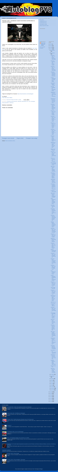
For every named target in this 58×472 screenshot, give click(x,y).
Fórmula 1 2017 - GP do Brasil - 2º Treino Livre (53, 284)
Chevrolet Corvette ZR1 (53, 206)
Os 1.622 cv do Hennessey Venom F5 (53, 352)
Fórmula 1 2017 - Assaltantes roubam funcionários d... (53, 261)
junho (52, 381)
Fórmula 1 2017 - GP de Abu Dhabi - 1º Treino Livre (53, 132)
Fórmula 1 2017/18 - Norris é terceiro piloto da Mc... (53, 327)
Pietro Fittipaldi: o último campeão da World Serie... (53, 201)
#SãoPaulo (11, 102)
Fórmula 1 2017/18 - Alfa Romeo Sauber (53, 62)
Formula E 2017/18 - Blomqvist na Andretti (53, 347)
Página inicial (20, 138)
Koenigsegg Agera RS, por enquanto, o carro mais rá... (53, 315)
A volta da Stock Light (53, 191)
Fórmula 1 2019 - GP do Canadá (13, 453)
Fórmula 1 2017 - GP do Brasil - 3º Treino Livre (53, 267)
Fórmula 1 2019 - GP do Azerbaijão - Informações (16, 459)
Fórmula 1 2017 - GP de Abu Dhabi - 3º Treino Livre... (53, 119)
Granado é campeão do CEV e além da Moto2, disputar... (53, 175)
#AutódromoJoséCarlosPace (12, 101)
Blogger (41, 468)
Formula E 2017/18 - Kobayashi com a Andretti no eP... (53, 211)
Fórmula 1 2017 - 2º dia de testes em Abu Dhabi (53, 57)
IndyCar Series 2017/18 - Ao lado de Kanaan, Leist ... (53, 224)
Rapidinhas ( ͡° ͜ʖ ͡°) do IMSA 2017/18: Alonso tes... (53, 145)
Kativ (33, 468)
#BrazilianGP (24, 101)
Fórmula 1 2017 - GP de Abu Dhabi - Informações (53, 154)
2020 (51, 44)
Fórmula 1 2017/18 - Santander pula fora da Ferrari (53, 74)
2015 (51, 393)
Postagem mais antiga (31, 138)
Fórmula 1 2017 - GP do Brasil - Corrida (53, 235)
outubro (52, 374)
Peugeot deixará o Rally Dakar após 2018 (53, 362)
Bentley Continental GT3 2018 (53, 250)
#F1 (27, 101)
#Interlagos (33, 101)
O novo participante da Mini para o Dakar (53, 79)
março (52, 386)
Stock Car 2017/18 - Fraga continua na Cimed (53, 370)
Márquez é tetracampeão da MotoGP (53, 240)
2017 (51, 48)
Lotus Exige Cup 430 (53, 288)
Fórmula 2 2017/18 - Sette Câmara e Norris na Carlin (53, 107)
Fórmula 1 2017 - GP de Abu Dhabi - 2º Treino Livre (53, 125)
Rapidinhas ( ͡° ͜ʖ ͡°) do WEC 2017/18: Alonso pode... (53, 298)
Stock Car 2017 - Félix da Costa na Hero (53, 321)
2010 (51, 401)
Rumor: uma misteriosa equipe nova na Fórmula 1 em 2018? (18, 437)
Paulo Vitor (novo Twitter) (7, 97)
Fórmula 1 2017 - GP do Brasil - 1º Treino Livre (53, 292)
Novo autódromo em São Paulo (53, 272)
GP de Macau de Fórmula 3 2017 (53, 163)
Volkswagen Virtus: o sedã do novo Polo (53, 181)
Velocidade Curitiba (43, 24)
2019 (51, 45)
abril (52, 385)
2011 (51, 399)
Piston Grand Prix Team (44, 25)
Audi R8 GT (9, 425)
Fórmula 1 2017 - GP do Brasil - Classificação (53, 255)
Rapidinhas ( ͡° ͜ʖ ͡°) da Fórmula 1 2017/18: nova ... (53, 100)
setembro (52, 376)
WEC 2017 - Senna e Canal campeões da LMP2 (53, 195)
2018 (51, 47)
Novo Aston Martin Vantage (53, 84)
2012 (51, 398)
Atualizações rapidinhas (6, 450)
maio (52, 383)
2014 (51, 395)
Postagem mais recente (8, 138)
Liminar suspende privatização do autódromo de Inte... (53, 278)
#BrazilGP (19, 101)
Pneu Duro (42, 19)
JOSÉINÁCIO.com (43, 21)
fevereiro (52, 388)
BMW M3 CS (53, 302)
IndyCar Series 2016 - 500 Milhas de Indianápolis (16, 413)
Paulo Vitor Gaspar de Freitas (43, 44)
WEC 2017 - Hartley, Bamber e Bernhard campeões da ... (53, 334)
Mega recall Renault (53, 150)
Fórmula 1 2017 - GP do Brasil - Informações (53, 309)
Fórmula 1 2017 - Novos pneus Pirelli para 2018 (53, 138)
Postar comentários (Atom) (10, 140)
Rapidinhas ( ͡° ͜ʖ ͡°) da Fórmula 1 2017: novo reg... (53, 356)
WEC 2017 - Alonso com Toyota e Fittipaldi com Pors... (53, 169)
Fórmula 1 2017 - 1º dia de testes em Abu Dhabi (53, 68)
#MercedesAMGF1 (5, 102)
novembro (53, 52)
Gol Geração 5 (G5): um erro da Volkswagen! (15, 431)
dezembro (53, 50)
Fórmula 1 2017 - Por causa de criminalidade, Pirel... (53, 230)
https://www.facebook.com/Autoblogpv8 (25, 93)
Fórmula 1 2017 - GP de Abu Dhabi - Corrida (53, 112)
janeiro (52, 389)
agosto (52, 378)
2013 (51, 396)
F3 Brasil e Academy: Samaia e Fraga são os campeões (53, 186)
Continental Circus (43, 22)
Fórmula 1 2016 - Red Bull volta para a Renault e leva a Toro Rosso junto (20, 419)
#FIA (30, 101)
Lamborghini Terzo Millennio (53, 304)
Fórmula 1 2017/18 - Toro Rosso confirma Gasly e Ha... (53, 218)
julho (52, 380)
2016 (51, 391)
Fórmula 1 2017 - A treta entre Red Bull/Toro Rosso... (53, 246)
